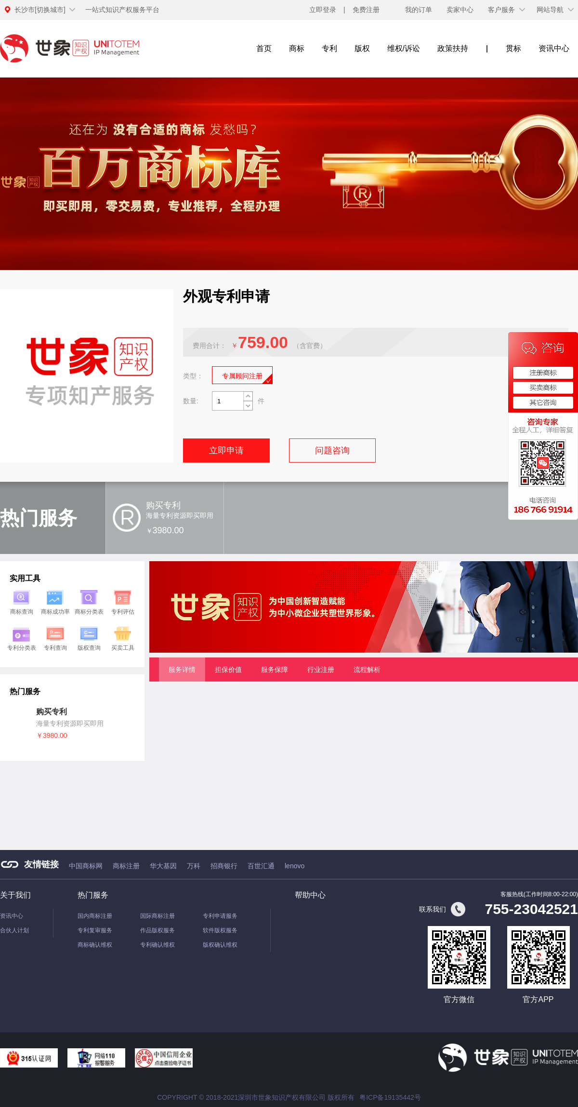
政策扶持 (452, 48)
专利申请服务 (220, 916)
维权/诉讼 (403, 48)
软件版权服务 (220, 930)
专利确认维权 (157, 944)
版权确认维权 (220, 944)
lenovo (294, 866)
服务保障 (274, 669)
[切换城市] (40, 9)
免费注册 (366, 9)
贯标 (513, 48)
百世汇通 (261, 866)
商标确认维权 (95, 944)
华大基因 (163, 866)
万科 (193, 866)
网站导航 (550, 9)
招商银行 (223, 866)
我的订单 (418, 9)
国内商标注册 (95, 916)
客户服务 (501, 9)
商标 (296, 48)
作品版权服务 (157, 930)
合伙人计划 (14, 930)
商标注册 (126, 866)
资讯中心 (554, 48)
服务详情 (182, 669)
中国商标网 (86, 866)
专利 (329, 48)
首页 (264, 48)
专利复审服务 (95, 930)
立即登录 (322, 9)
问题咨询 (332, 450)
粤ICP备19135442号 (390, 1097)
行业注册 (320, 669)
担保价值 (228, 669)
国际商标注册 (157, 916)
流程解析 (367, 669)
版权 (362, 48)
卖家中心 (460, 9)
